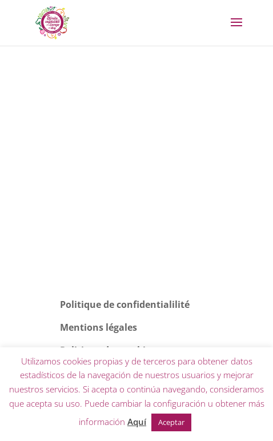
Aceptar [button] (171, 422)
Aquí (136, 421)
